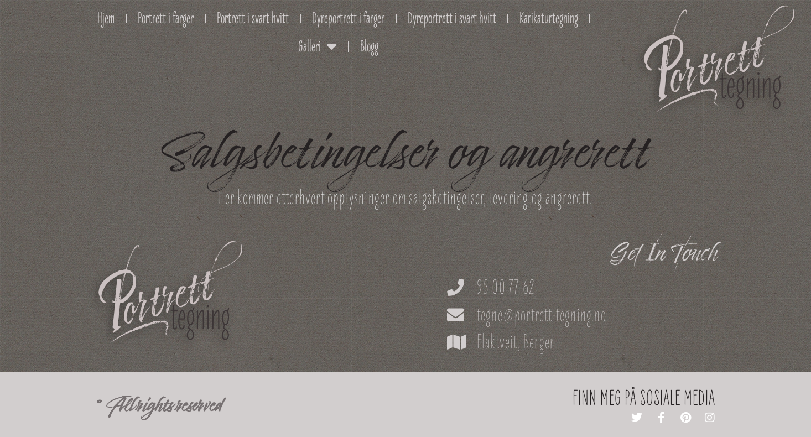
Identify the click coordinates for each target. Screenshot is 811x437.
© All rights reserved (159, 405)
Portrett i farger (166, 18)
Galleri (317, 46)
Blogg (369, 46)
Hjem (106, 18)
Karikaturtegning (548, 18)
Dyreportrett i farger (348, 18)
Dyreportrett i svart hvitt (452, 18)
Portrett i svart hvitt (253, 18)
